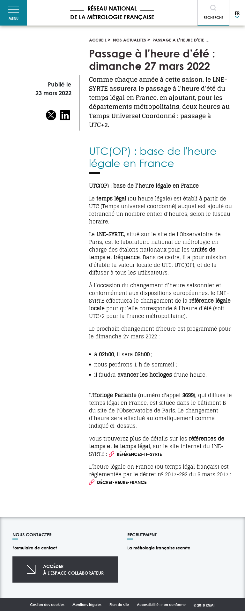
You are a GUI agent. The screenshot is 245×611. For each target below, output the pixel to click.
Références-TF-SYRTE (139, 454)
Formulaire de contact (34, 547)
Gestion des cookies (47, 604)
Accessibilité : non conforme (161, 604)
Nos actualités (129, 39)
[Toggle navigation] (13, 13)
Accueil (98, 39)
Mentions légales (86, 604)
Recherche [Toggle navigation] (213, 17)
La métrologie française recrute (158, 547)
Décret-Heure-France (121, 482)
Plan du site (119, 604)
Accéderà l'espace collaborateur (73, 569)
